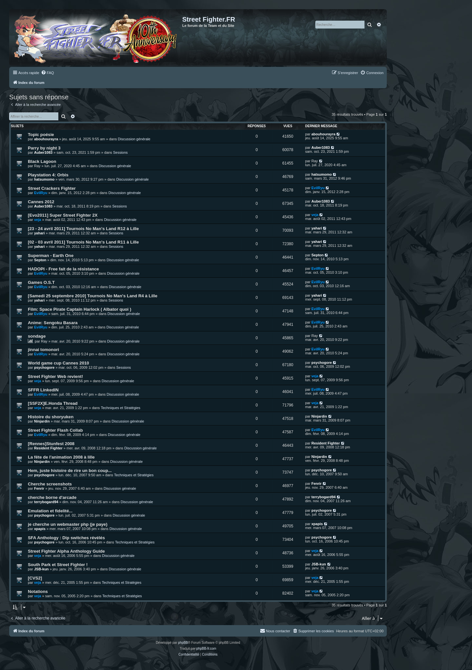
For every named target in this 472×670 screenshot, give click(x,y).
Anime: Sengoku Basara (53, 322)
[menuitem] (47, 73)
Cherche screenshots (50, 484)
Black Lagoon (42, 161)
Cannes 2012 (41, 201)
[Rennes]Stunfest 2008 (51, 443)
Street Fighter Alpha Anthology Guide (66, 551)
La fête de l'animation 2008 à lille (61, 457)
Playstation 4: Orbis (48, 174)
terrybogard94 (46, 502)
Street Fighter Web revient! (55, 376)
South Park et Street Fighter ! (58, 564)
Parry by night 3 (44, 148)
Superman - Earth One (50, 255)
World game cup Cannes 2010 (58, 363)
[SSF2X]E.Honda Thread (53, 403)
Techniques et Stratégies (120, 408)
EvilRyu (40, 193)
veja (37, 220)
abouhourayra (46, 139)
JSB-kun (41, 569)
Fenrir (39, 488)
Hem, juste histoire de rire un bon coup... (70, 470)
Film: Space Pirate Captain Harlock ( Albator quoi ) (79, 309)
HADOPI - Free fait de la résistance (63, 268)
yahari (39, 233)
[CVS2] (35, 578)
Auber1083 (43, 152)
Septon (40, 260)
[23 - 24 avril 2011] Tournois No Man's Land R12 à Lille (83, 228)
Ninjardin (42, 421)
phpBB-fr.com (206, 648)
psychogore (44, 367)
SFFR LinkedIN (43, 389)
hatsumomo (44, 179)
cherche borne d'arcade (52, 497)
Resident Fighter (48, 448)
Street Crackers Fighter (52, 188)
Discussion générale (134, 139)
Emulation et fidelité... (50, 510)
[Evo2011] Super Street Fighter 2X (63, 215)
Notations (38, 591)
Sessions (120, 152)
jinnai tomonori (43, 349)
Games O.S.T (41, 282)
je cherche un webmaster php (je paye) (68, 524)
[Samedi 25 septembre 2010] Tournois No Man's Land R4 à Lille (92, 295)
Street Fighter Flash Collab (55, 430)
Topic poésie (41, 134)
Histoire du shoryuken (50, 416)
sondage (37, 336)
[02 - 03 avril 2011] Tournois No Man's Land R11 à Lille (83, 242)
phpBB (183, 642)
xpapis (40, 529)
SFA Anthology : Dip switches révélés (66, 537)
